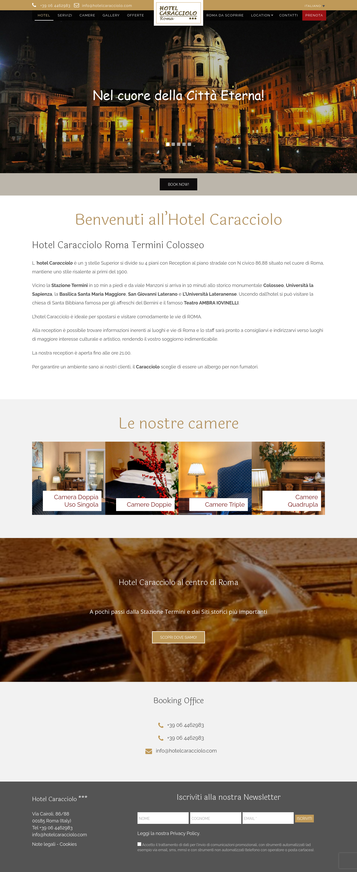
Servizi (65, 15)
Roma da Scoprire (225, 15)
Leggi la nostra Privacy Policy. (168, 833)
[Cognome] (215, 818)
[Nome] (163, 818)
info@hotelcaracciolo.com (59, 834)
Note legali (43, 844)
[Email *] (268, 818)
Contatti (288, 15)
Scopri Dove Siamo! (178, 637)
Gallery (111, 15)
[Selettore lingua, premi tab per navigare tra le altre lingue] (315, 6)
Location (260, 15)
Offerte (135, 15)
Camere (87, 15)
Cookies (68, 844)
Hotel (44, 15)
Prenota (314, 15)
